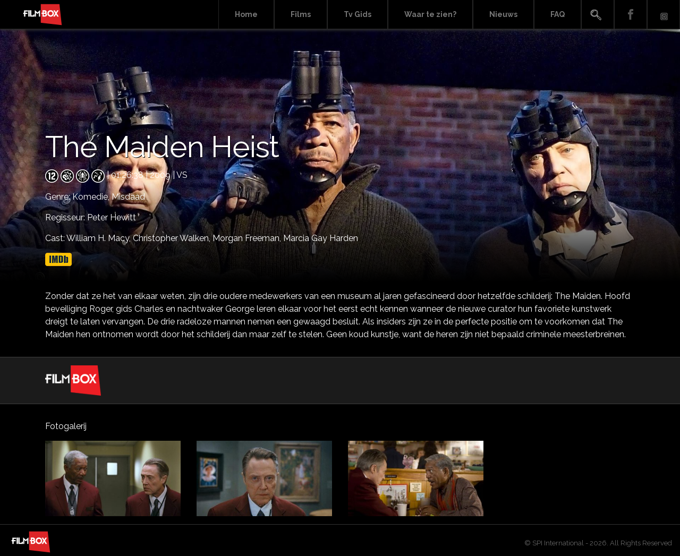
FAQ (557, 14)
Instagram (663, 14)
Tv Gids (357, 14)
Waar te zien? (430, 14)
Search (597, 14)
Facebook (630, 14)
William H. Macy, (99, 238)
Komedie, (92, 197)
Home (246, 14)
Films (301, 14)
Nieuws (503, 14)
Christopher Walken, (172, 238)
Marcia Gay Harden (320, 238)
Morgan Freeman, (247, 238)
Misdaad (128, 197)
